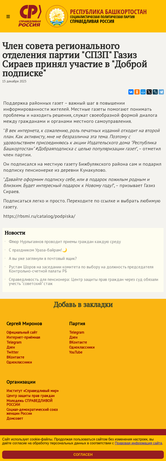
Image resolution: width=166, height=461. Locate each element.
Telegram (13, 342)
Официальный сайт (21, 332)
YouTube (75, 352)
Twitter (12, 352)
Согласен (83, 454)
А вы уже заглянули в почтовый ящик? (41, 259)
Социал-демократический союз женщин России (32, 411)
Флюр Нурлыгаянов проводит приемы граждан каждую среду (63, 242)
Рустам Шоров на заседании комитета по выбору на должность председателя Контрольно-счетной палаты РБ (79, 269)
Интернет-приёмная (23, 337)
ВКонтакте (15, 357)
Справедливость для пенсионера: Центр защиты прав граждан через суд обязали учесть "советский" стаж (81, 281)
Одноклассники (19, 362)
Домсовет (14, 418)
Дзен (10, 347)
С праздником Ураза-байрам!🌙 (36, 251)
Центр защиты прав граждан (30, 396)
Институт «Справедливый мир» (32, 391)
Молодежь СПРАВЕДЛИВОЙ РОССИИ (29, 403)
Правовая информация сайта (138, 443)
